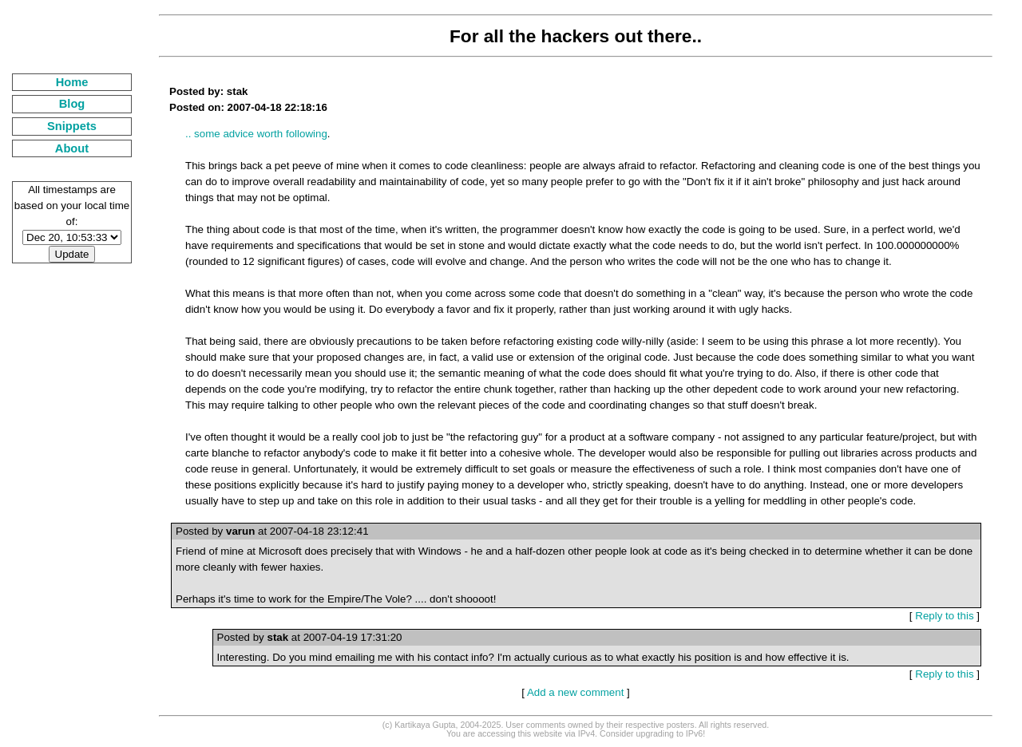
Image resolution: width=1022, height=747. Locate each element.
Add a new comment (575, 692)
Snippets (72, 126)
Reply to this (944, 616)
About (72, 148)
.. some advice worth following (256, 134)
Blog (72, 103)
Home (72, 82)
